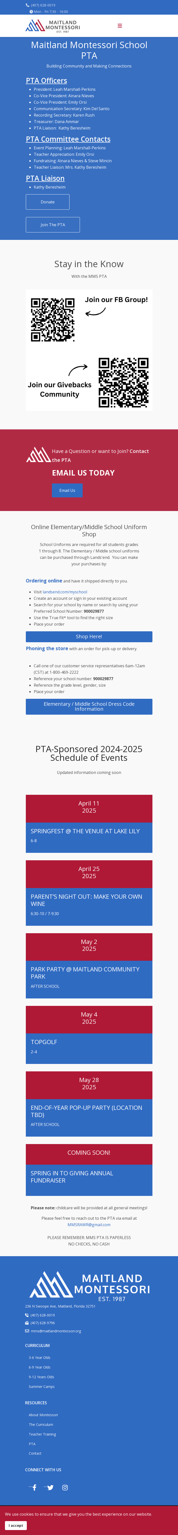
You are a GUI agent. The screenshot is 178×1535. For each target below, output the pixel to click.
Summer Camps (42, 1386)
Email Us (67, 490)
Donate (48, 202)
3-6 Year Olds (39, 1357)
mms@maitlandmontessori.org (56, 1331)
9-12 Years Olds (41, 1377)
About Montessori (43, 1414)
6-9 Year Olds (39, 1367)
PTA (32, 1443)
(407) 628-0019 (43, 5)
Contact (35, 1453)
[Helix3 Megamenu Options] (120, 26)
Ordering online (44, 580)
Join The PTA (53, 224)
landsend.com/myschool (65, 592)
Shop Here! (89, 636)
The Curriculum (41, 1424)
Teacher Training (42, 1434)
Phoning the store (47, 648)
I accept (16, 1525)
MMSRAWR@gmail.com (89, 1224)
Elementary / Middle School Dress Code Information (89, 706)
